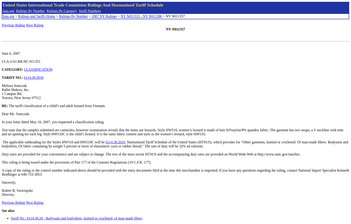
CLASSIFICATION (38, 69)
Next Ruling (35, 25)
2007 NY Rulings (104, 16)
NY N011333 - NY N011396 (141, 16)
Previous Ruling (13, 25)
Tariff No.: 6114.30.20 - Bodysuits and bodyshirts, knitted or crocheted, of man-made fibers (76, 218)
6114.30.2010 (33, 78)
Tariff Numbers (90, 11)
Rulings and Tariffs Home (36, 16)
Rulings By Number (30, 11)
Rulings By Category (62, 11)
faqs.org (8, 11)
